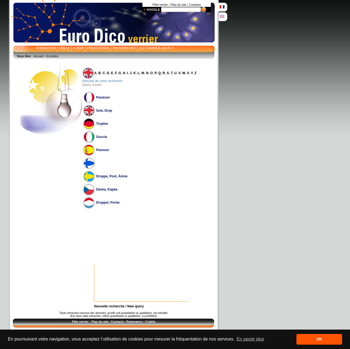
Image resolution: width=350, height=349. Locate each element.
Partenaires (134, 321)
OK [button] (319, 339)
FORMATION (46, 48)
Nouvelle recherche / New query (119, 306)
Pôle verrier (80, 321)
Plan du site (100, 321)
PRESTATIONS (98, 48)
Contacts (117, 321)
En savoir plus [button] (250, 339)
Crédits (150, 321)
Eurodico (53, 56)
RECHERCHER (124, 48)
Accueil (38, 56)
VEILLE (64, 48)
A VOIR (78, 48)
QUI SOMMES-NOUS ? (156, 48)
